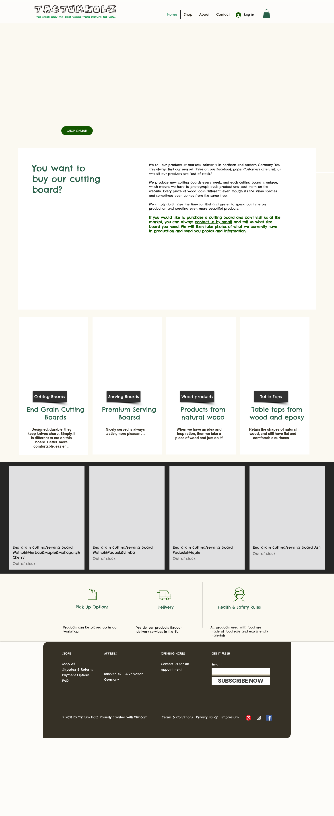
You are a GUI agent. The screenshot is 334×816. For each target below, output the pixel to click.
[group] (167, 518)
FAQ (65, 681)
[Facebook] (269, 718)
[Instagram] (259, 718)
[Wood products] (197, 396)
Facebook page (228, 169)
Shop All (68, 664)
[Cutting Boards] (50, 396)
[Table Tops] (271, 396)
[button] (266, 13)
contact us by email (213, 222)
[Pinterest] (248, 718)
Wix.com (140, 717)
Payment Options (75, 675)
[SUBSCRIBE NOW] (241, 681)
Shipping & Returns (78, 669)
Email (216, 664)
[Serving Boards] (123, 396)
